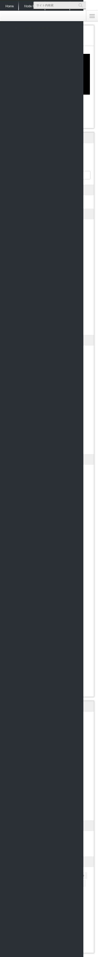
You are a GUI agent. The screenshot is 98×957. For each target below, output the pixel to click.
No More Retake (31, 27)
